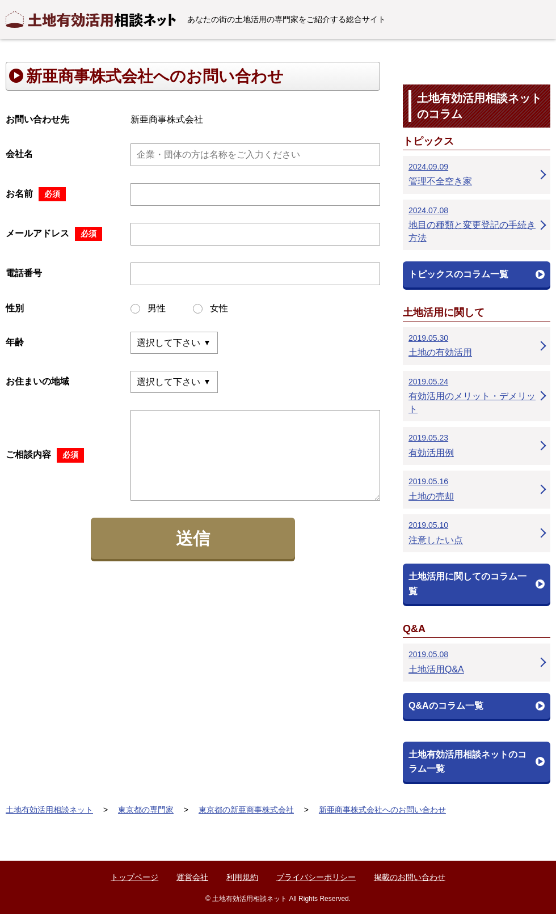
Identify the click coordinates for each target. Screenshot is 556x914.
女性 (210, 308)
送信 (193, 538)
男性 (148, 308)
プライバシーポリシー (316, 877)
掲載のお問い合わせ (409, 877)
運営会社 (192, 877)
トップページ (134, 877)
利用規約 (242, 877)
